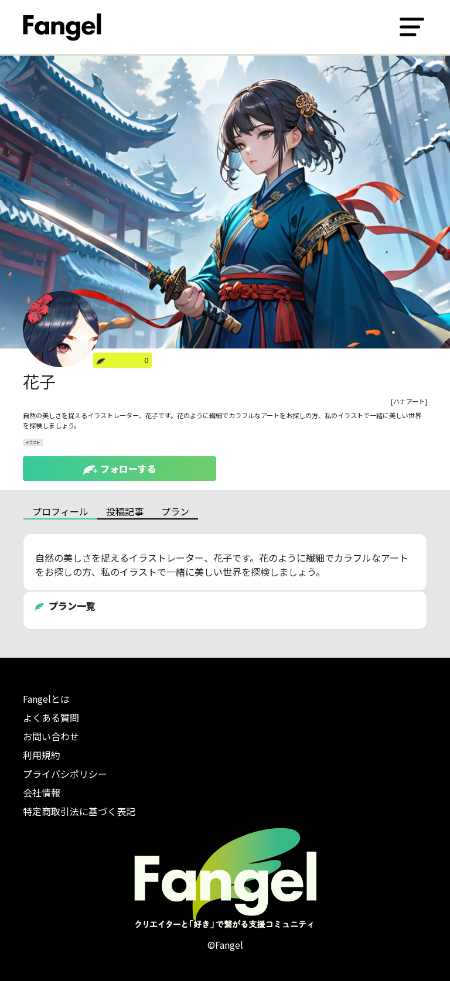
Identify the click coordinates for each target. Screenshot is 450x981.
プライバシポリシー (65, 774)
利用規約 (41, 755)
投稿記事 (125, 511)
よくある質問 (51, 717)
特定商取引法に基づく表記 (79, 811)
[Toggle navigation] (412, 27)
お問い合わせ (51, 736)
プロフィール (60, 511)
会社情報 (41, 792)
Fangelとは (46, 699)
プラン (175, 511)
